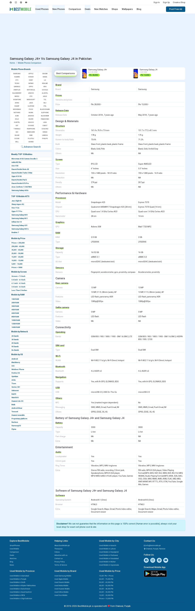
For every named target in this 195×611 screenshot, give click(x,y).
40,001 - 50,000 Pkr (106, 586)
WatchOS (15, 398)
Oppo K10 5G (17, 176)
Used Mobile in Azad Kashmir (21, 592)
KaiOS (14, 394)
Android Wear (17, 408)
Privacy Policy (59, 562)
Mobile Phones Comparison (29, 63)
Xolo (17, 119)
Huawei (17, 77)
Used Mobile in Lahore (107, 549)
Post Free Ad (175, 9)
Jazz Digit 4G (17, 201)
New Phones (58, 9)
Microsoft (31, 99)
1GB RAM (15, 299)
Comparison (75, 9)
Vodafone (17, 99)
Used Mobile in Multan (107, 562)
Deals (87, 9)
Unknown (15, 391)
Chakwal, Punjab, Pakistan (154, 549)
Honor (30, 77)
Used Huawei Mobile (62, 589)
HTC (16, 80)
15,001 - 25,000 (17, 257)
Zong (17, 103)
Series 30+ (16, 387)
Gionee (31, 142)
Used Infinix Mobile (61, 592)
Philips (45, 138)
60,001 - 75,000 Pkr (106, 579)
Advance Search (31, 147)
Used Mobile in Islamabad (19, 576)
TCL (45, 99)
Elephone (45, 112)
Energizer (31, 132)
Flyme (14, 429)
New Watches (101, 9)
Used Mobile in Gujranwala (109, 565)
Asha (13, 380)
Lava (45, 122)
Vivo (45, 86)
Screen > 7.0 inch (18, 276)
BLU (45, 103)
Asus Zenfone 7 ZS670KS (22, 187)
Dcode (16, 138)
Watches (13, 558)
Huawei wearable (18, 415)
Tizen (14, 383)
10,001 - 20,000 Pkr (106, 595)
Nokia (45, 77)
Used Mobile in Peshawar (108, 555)
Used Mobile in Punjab (18, 579)
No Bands (15, 350)
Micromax (17, 109)
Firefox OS (16, 373)
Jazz (31, 103)
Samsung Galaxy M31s (20, 229)
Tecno (17, 83)
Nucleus (15, 422)
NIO (17, 132)
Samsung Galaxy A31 (19, 225)
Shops (115, 9)
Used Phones (42, 9)
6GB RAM (15, 313)
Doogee (31, 125)
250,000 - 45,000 (18, 246)
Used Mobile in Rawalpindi (109, 552)
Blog (139, 9)
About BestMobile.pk (62, 545)
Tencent (15, 412)
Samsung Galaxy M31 (20, 215)
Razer (31, 119)
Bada (13, 405)
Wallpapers (127, 9)
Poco (31, 109)
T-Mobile (17, 129)
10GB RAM (16, 320)
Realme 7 (15, 232)
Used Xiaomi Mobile (61, 582)
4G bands (15, 343)
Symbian (15, 376)
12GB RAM (16, 324)
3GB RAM (15, 306)
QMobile (17, 86)
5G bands (15, 347)
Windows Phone (18, 369)
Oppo (31, 86)
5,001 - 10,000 (17, 264)
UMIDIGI (45, 135)
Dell (17, 142)
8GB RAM (15, 317)
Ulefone (31, 106)
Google (45, 90)
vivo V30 (15, 166)
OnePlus (17, 90)
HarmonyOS (16, 426)
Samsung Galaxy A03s (20, 190)
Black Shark (45, 109)
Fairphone (31, 129)
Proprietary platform (19, 419)
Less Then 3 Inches (19, 290)
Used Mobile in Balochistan (20, 589)
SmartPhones (15, 545)
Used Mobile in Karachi (107, 545)
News (12, 565)
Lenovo (31, 93)
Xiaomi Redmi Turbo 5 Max (22, 173)
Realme (45, 83)
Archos (31, 116)
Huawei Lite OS (17, 401)
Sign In (157, 2)
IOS (13, 366)
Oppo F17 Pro (17, 211)
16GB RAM (16, 327)
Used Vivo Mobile (60, 595)
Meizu (17, 96)
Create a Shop (179, 2)
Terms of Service (60, 565)
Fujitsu (31, 138)
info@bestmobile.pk (152, 545)
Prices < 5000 (17, 267)
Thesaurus (58, 549)
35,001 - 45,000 (17, 250)
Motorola (31, 90)
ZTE (31, 96)
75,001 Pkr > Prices (106, 576)
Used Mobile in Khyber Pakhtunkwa (23, 586)
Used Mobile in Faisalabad (109, 558)
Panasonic (45, 119)
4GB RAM (15, 310)
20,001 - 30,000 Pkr (106, 592)
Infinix (30, 83)
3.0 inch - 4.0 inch (18, 287)
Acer (17, 116)
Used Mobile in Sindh (17, 582)
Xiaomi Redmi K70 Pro (20, 183)
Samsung (17, 74)
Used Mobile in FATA (17, 595)
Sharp (16, 106)
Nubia (31, 112)
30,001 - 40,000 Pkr (106, 589)
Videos (57, 552)
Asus (45, 96)
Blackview (45, 116)
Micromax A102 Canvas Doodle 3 (24, 159)
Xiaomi (44, 74)
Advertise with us (60, 555)
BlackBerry (16, 93)
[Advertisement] (97, 36)
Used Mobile (14, 549)
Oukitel (17, 122)
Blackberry (16, 362)
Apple (31, 74)
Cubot (45, 125)
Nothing (17, 112)
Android (15, 359)
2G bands (15, 336)
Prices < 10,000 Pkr (106, 599)
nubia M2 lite (16, 162)
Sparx (45, 132)
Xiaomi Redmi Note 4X (20, 169)
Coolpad (45, 129)
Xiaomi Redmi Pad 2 (19, 180)
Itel (44, 106)
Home (12, 63)
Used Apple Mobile (61, 579)
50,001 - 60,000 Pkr (106, 582)
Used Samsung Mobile (62, 576)
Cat (17, 125)
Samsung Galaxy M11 (20, 218)
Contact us (58, 558)
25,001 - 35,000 (17, 253)
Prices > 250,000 (18, 243)
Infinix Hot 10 (17, 222)
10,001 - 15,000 (17, 260)
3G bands (15, 340)
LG (45, 80)
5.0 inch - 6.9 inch (18, 280)
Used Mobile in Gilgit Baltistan (21, 599)
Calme (17, 135)
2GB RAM (15, 303)
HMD (31, 135)
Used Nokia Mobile (61, 586)
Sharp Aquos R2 (18, 204)
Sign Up (166, 2)
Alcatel (45, 93)
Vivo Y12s (15, 208)
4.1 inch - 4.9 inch (18, 283)
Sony (31, 80)
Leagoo (31, 122)
